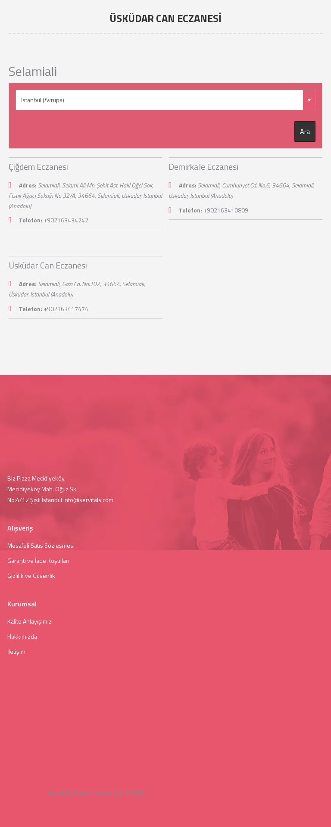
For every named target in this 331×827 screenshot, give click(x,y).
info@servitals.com (88, 499)
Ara (305, 131)
